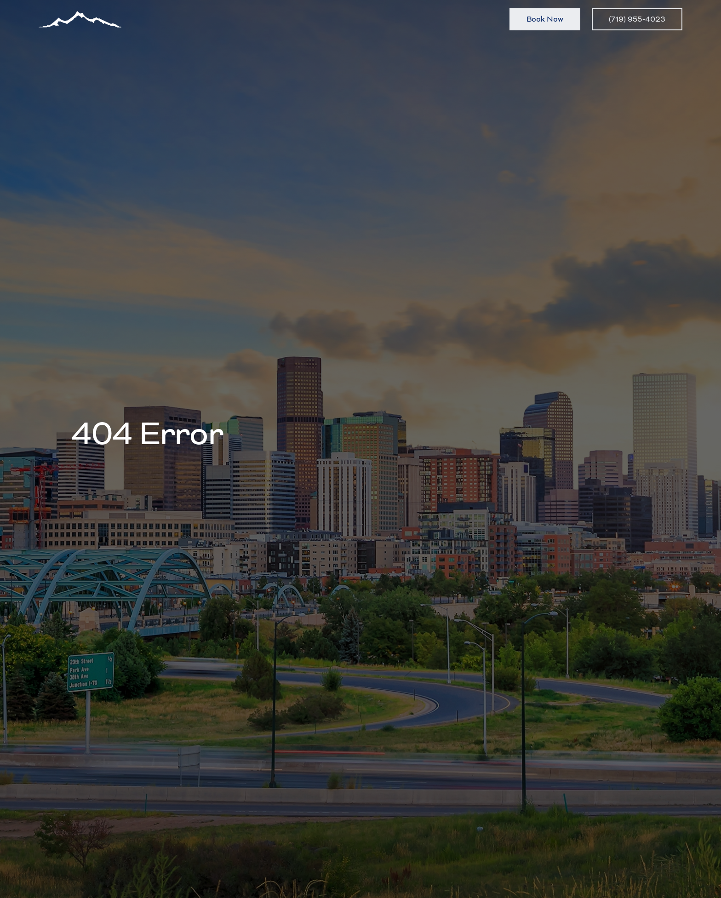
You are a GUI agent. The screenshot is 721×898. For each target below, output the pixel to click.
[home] (80, 19)
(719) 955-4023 (637, 19)
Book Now (544, 19)
